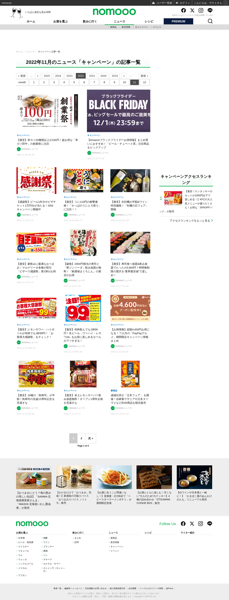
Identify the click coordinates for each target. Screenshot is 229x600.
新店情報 (126, 27)
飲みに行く (90, 21)
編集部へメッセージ (73, 588)
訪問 (76, 542)
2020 (103, 75)
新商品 (113, 27)
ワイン (46, 542)
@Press (169, 588)
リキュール (23, 551)
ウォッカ (22, 559)
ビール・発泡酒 (25, 542)
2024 (58, 75)
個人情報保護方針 (117, 588)
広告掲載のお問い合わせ (96, 588)
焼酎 (45, 538)
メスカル (22, 568)
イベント (157, 27)
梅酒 (45, 551)
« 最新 (22, 75)
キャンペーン (141, 27)
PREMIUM (178, 21)
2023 (69, 75)
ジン (45, 555)
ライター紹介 (188, 533)
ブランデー (48, 546)
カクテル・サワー (51, 564)
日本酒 (21, 538)
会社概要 (132, 588)
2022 (81, 75)
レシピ (149, 21)
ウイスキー (23, 546)
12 (144, 82)
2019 (115, 75)
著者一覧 (57, 588)
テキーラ (47, 559)
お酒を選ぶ (60, 21)
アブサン (22, 575)
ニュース (119, 21)
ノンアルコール (25, 564)
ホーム (31, 21)
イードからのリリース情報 (151, 588)
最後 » (144, 75)
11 (134, 82)
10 (124, 82)
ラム (20, 555)
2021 (92, 75)
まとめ (77, 538)
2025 (47, 75)
